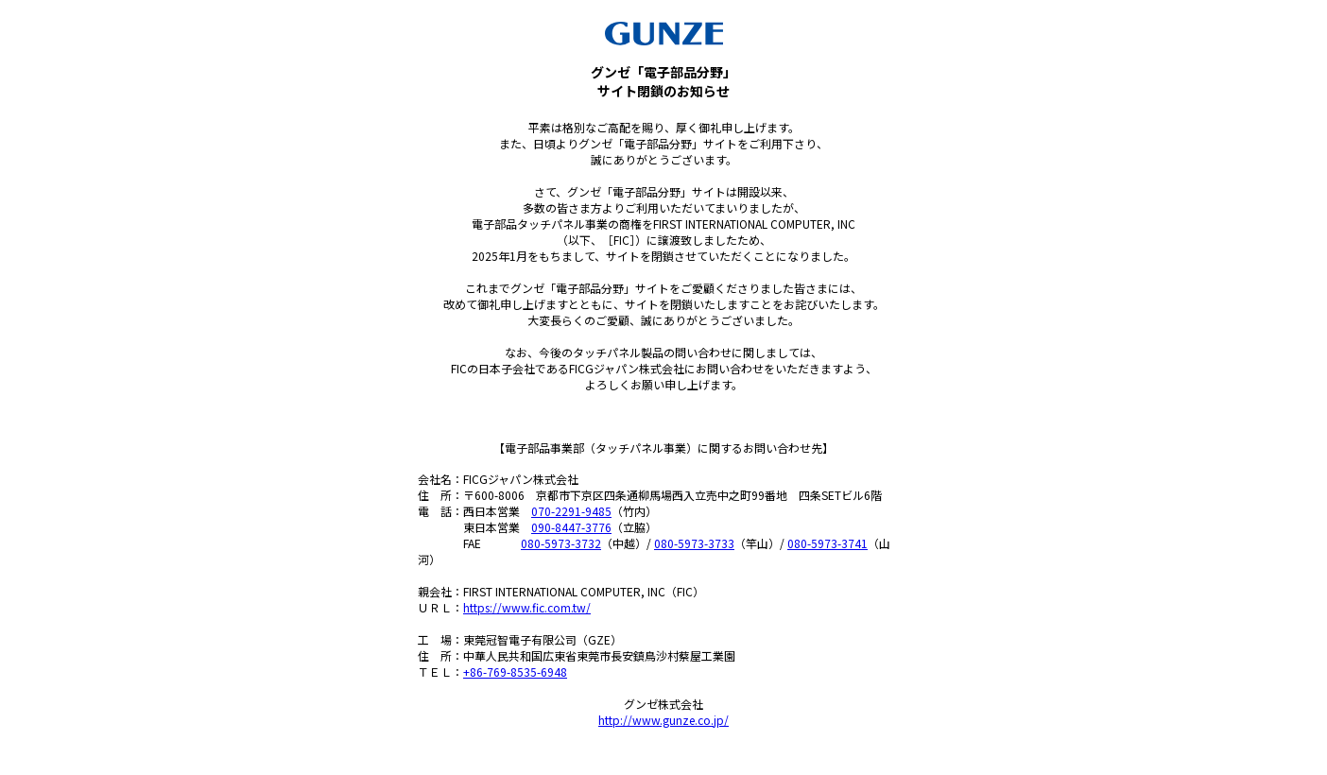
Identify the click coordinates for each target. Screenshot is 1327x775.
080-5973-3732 (561, 543)
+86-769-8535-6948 (515, 671)
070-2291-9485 (571, 511)
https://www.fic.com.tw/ (527, 607)
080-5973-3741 (827, 543)
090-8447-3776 (571, 527)
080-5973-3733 (694, 543)
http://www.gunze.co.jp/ (663, 720)
